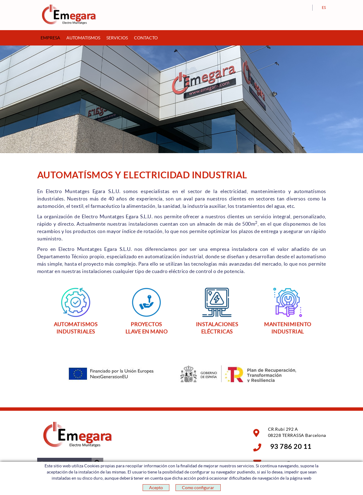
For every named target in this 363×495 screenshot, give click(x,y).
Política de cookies (54, 485)
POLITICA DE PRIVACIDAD (119, 485)
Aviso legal (85, 485)
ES (324, 8)
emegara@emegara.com (294, 462)
